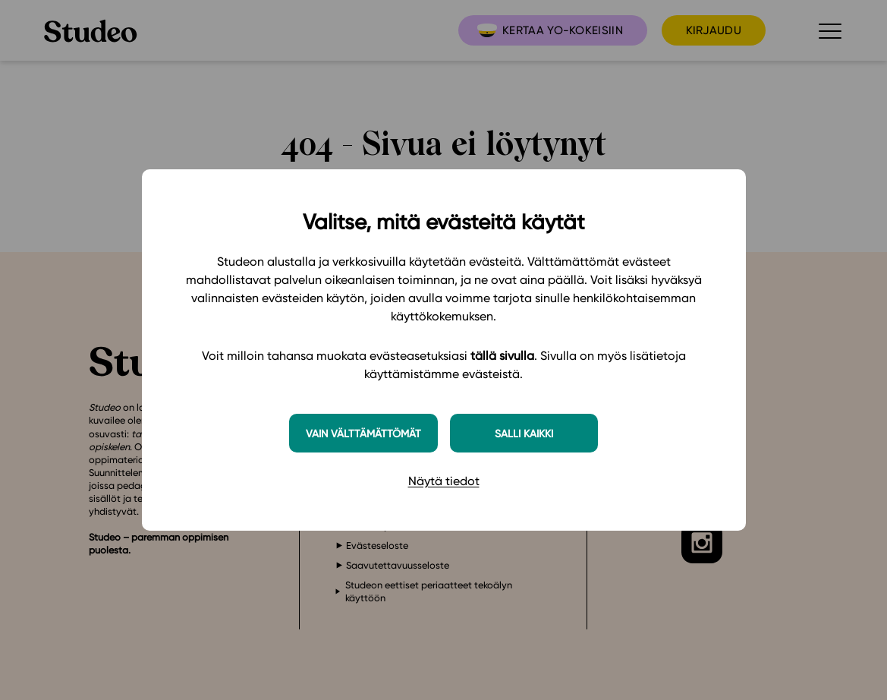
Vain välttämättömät (363, 433)
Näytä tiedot (444, 481)
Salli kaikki (524, 433)
